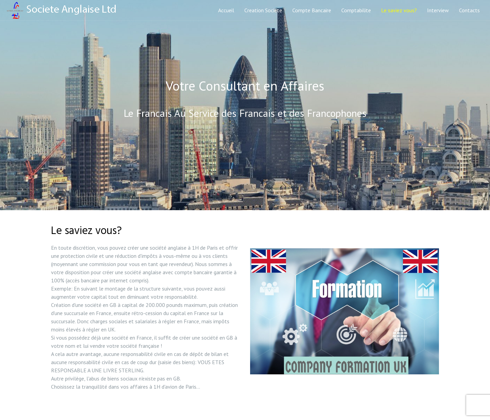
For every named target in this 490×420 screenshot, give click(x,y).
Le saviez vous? (399, 10)
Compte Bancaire (311, 10)
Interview (438, 10)
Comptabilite (356, 10)
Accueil (226, 10)
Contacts (469, 10)
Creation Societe (263, 10)
